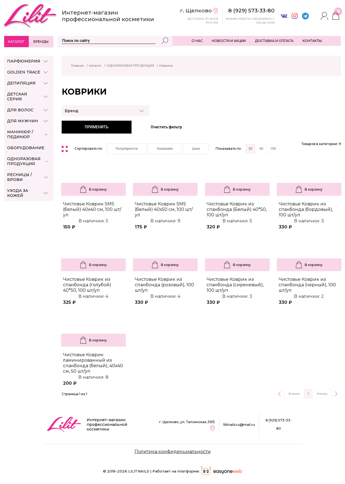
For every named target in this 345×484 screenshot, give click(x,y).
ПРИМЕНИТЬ (96, 127)
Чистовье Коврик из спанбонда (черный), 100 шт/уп (307, 285)
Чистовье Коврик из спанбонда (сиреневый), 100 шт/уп (235, 285)
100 (273, 149)
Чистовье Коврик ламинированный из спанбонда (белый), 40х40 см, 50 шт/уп (93, 363)
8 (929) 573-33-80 (279, 424)
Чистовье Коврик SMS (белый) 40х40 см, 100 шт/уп (92, 209)
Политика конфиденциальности (173, 451)
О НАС (197, 41)
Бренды (41, 41)
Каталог (16, 41)
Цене (196, 149)
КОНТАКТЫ (312, 41)
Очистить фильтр (166, 127)
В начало (294, 393)
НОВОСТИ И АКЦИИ (229, 41)
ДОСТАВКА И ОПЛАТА (274, 41)
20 (250, 149)
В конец (322, 393)
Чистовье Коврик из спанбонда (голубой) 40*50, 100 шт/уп (87, 285)
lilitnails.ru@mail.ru (239, 425)
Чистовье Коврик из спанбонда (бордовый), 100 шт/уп (306, 209)
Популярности (127, 149)
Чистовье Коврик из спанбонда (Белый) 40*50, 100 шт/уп (237, 209)
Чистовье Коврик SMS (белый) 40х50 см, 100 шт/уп (164, 209)
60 (261, 149)
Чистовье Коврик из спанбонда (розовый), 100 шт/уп (164, 285)
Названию (165, 149)
